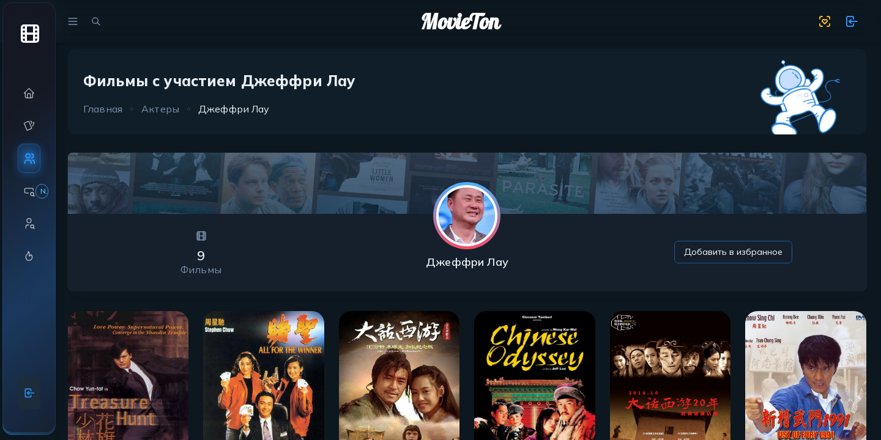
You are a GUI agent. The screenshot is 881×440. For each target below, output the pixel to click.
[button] (29, 93)
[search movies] (96, 21)
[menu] (73, 21)
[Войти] (29, 393)
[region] (29, 213)
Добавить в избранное (733, 251)
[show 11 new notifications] (851, 21)
